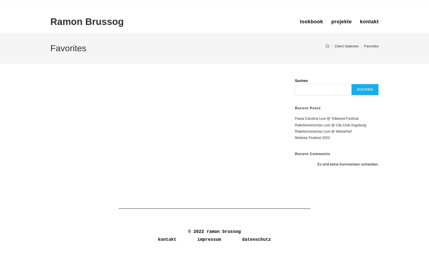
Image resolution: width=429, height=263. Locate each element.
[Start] (327, 46)
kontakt (167, 240)
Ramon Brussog (87, 21)
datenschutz (256, 240)
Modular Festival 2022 (312, 138)
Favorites (371, 46)
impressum (209, 240)
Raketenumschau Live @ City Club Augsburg (330, 125)
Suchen (301, 81)
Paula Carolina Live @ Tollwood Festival (326, 118)
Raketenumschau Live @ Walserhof (323, 131)
